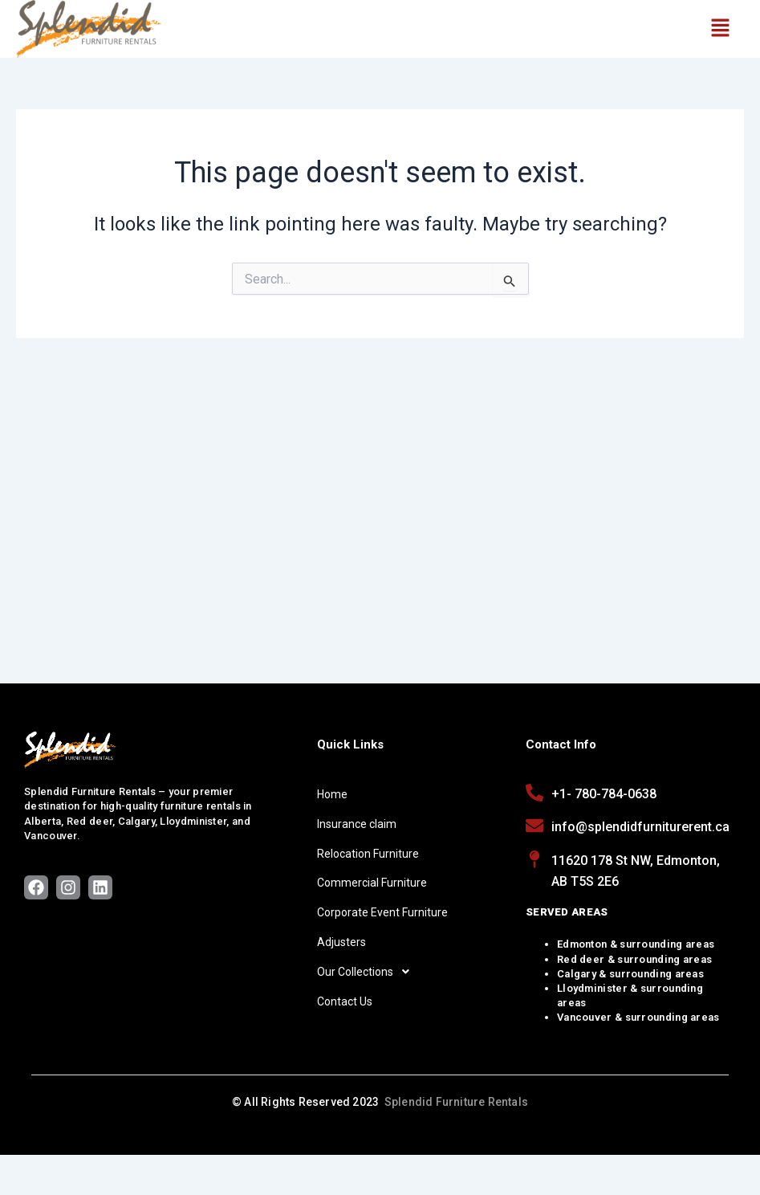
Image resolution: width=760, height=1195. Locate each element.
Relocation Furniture (368, 853)
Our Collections (367, 971)
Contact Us (344, 1001)
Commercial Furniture (372, 882)
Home (332, 794)
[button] (720, 29)
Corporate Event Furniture (382, 912)
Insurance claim (356, 824)
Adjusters (341, 942)
